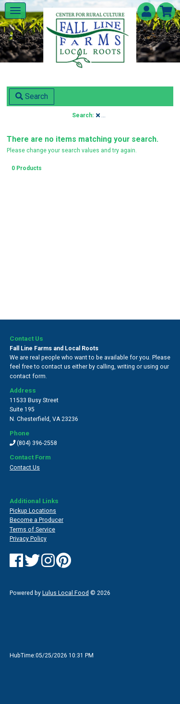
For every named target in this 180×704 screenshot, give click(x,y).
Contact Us (25, 467)
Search (31, 96)
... (101, 115)
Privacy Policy (28, 538)
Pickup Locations (33, 510)
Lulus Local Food (65, 593)
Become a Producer (36, 520)
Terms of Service (32, 529)
